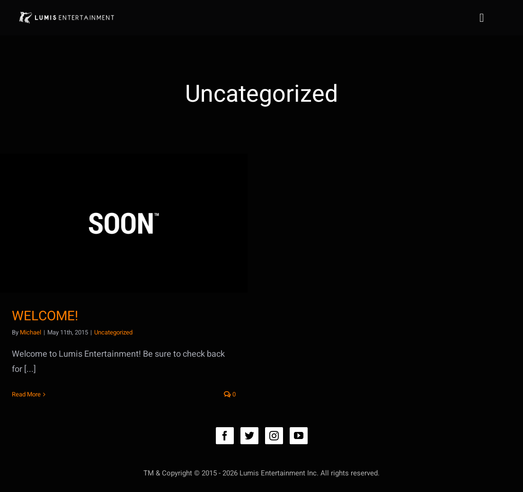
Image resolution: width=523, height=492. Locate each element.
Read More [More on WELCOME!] (26, 394)
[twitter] (249, 435)
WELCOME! (45, 316)
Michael (30, 332)
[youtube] (299, 435)
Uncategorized (113, 332)
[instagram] (274, 435)
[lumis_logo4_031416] (66, 12)
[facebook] (225, 435)
